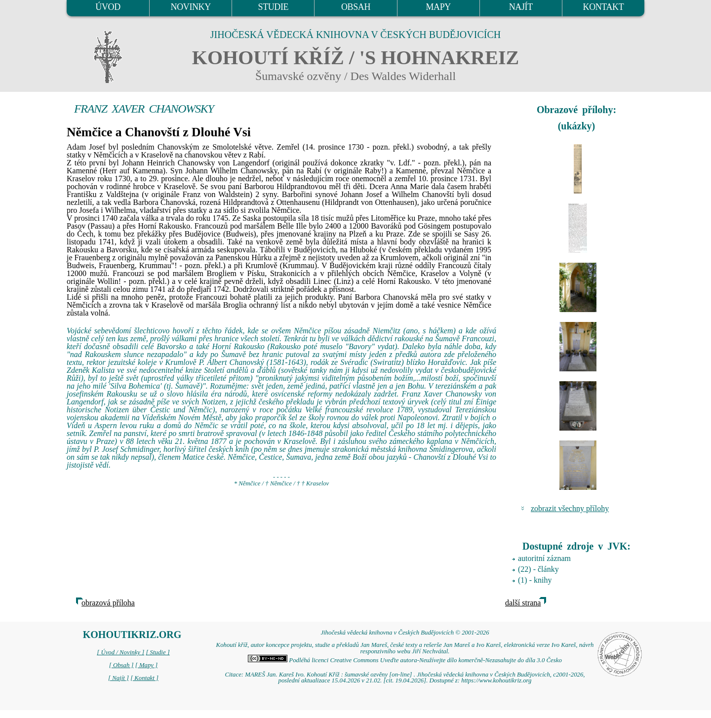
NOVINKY (191, 7)
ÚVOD (107, 7)
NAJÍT (521, 7)
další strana (523, 602)
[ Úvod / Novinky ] (120, 652)
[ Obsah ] (121, 665)
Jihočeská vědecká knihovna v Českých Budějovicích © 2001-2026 (404, 632)
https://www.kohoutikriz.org (496, 680)
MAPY (438, 7)
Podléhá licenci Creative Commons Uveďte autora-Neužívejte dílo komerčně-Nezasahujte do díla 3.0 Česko (405, 660)
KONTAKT (603, 7)
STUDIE (273, 7)
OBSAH (355, 7)
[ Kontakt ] (144, 678)
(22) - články (538, 569)
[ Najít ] (118, 678)
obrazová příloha (108, 602)
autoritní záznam (544, 558)
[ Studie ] (157, 652)
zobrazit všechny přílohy (570, 508)
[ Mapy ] (146, 665)
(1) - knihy (535, 580)
